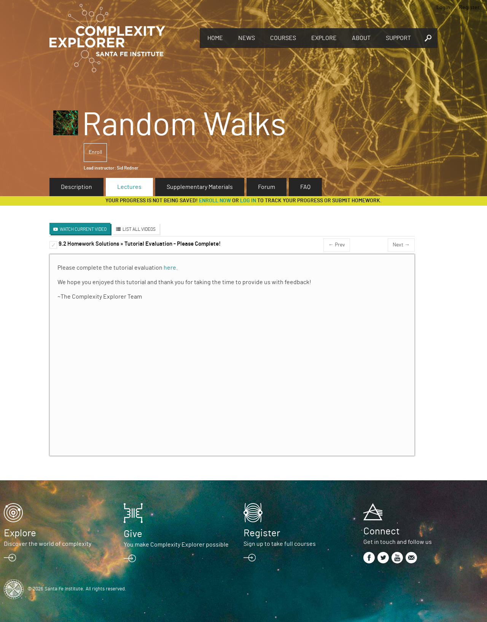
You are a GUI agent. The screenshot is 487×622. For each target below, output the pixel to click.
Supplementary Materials (200, 187)
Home (215, 38)
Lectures (129, 187)
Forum (266, 187)
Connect (381, 531)
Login (443, 7)
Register (469, 7)
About (361, 38)
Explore (324, 38)
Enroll (95, 152)
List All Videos (139, 229)
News (246, 38)
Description (76, 187)
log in (248, 200)
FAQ (305, 187)
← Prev (336, 245)
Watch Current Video (83, 229)
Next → (401, 245)
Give (133, 534)
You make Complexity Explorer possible (176, 545)
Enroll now (215, 200)
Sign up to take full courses (280, 544)
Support (398, 38)
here (170, 268)
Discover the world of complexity (47, 544)
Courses (283, 38)
